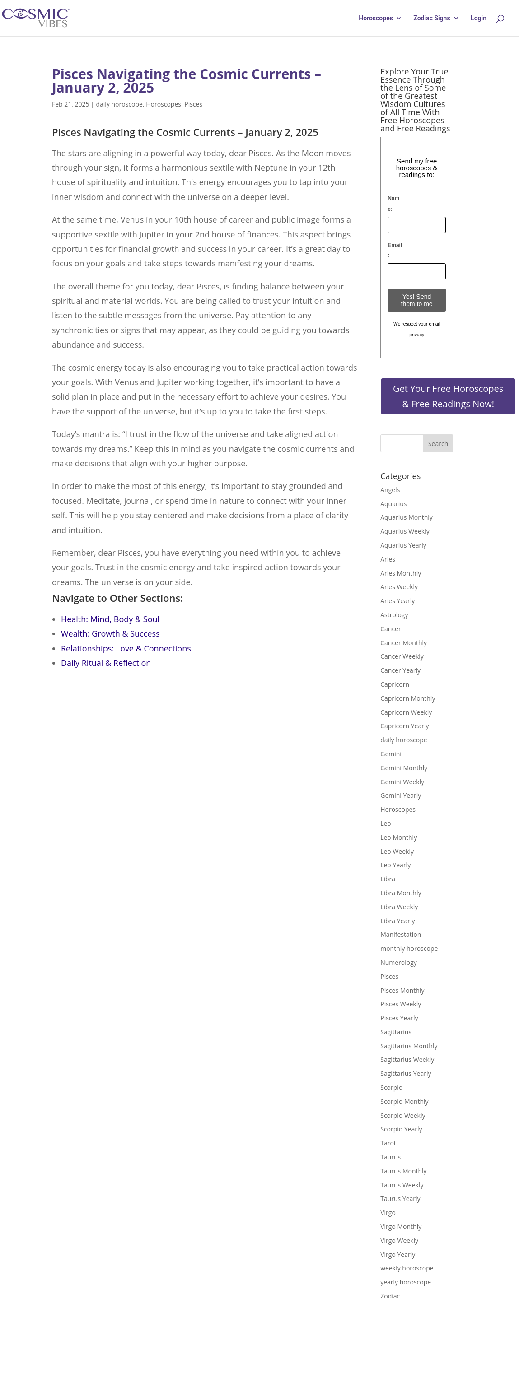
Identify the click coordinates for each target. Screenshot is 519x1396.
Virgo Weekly (399, 1240)
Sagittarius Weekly (407, 1059)
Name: (393, 203)
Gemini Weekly (402, 781)
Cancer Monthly (403, 642)
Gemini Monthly (403, 767)
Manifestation (400, 934)
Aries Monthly (400, 573)
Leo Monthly (398, 837)
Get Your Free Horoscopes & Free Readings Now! (448, 396)
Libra (387, 879)
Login (478, 18)
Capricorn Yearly (404, 725)
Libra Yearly (397, 921)
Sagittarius (395, 1032)
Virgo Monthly (400, 1226)
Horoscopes (376, 18)
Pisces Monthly (402, 990)
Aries (387, 559)
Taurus (390, 1157)
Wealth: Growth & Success (110, 633)
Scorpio (391, 1087)
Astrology (394, 614)
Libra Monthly (400, 893)
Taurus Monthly (403, 1171)
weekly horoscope (407, 1268)
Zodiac (390, 1296)
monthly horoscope (409, 948)
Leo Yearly (395, 865)
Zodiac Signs (431, 18)
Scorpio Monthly (404, 1101)
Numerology (398, 962)
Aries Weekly (399, 586)
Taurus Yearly (400, 1198)
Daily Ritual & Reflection (106, 662)
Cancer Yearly (400, 670)
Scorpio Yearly (401, 1129)
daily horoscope (119, 104)
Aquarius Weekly (405, 531)
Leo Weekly (397, 851)
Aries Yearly (397, 600)
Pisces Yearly (399, 1018)
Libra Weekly (399, 907)
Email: (395, 250)
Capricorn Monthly (407, 698)
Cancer (390, 628)
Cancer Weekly (402, 656)
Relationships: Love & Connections (126, 648)
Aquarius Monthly (406, 517)
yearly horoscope (405, 1282)
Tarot (388, 1143)
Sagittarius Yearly (405, 1073)
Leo (385, 823)
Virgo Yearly (397, 1254)
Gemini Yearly (400, 795)
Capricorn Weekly (406, 712)
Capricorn (394, 684)
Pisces (193, 104)
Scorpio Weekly (402, 1115)
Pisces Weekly (400, 1004)
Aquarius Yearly (403, 545)
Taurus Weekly (401, 1185)
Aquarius (393, 503)
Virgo (388, 1212)
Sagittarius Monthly (408, 1046)
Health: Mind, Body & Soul (110, 619)
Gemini (391, 753)
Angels (390, 489)
